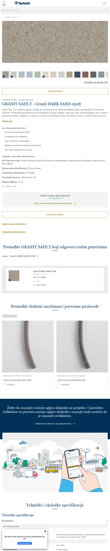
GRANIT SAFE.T (11, 17)
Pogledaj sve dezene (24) (96, 82)
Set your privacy (24, 543)
